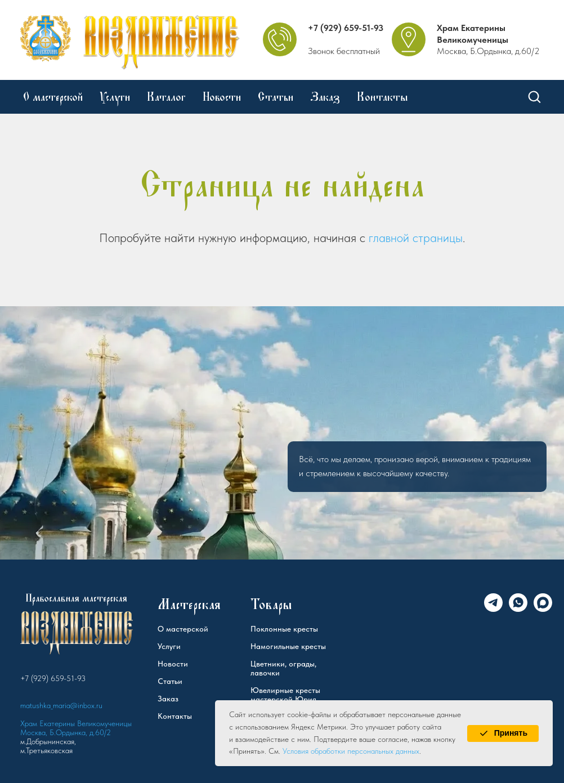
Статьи (275, 97)
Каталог (166, 97)
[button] (534, 96)
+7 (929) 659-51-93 (345, 28)
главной (389, 237)
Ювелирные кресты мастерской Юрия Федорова (285, 699)
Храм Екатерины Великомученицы (472, 34)
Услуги (115, 97)
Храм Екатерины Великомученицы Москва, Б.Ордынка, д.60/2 (76, 728)
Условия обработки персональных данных (351, 750)
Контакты (382, 97)
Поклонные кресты (284, 628)
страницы (438, 237)
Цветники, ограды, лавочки (283, 668)
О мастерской (53, 97)
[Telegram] (493, 609)
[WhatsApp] (518, 609)
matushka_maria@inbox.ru (61, 705)
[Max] (543, 609)
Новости (222, 97)
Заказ (325, 97)
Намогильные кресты (288, 646)
